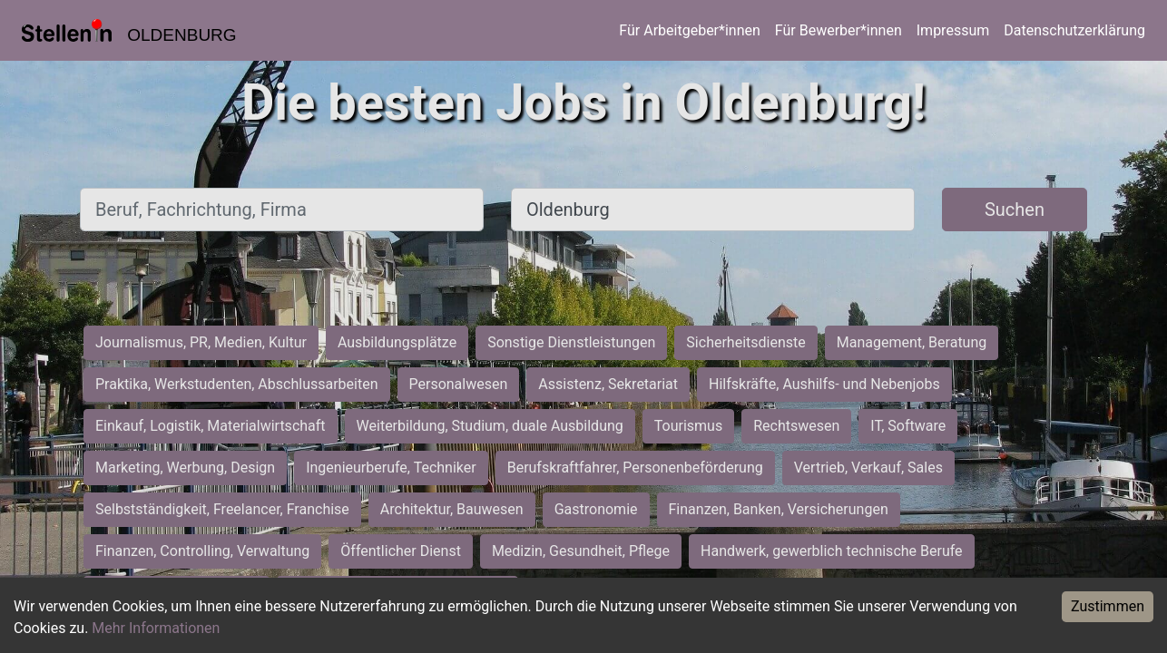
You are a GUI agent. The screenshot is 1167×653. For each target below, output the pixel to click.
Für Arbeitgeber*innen (689, 30)
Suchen (1014, 209)
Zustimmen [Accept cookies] (1107, 606)
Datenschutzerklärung (1074, 30)
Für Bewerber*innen (838, 30)
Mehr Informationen (156, 628)
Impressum (953, 30)
